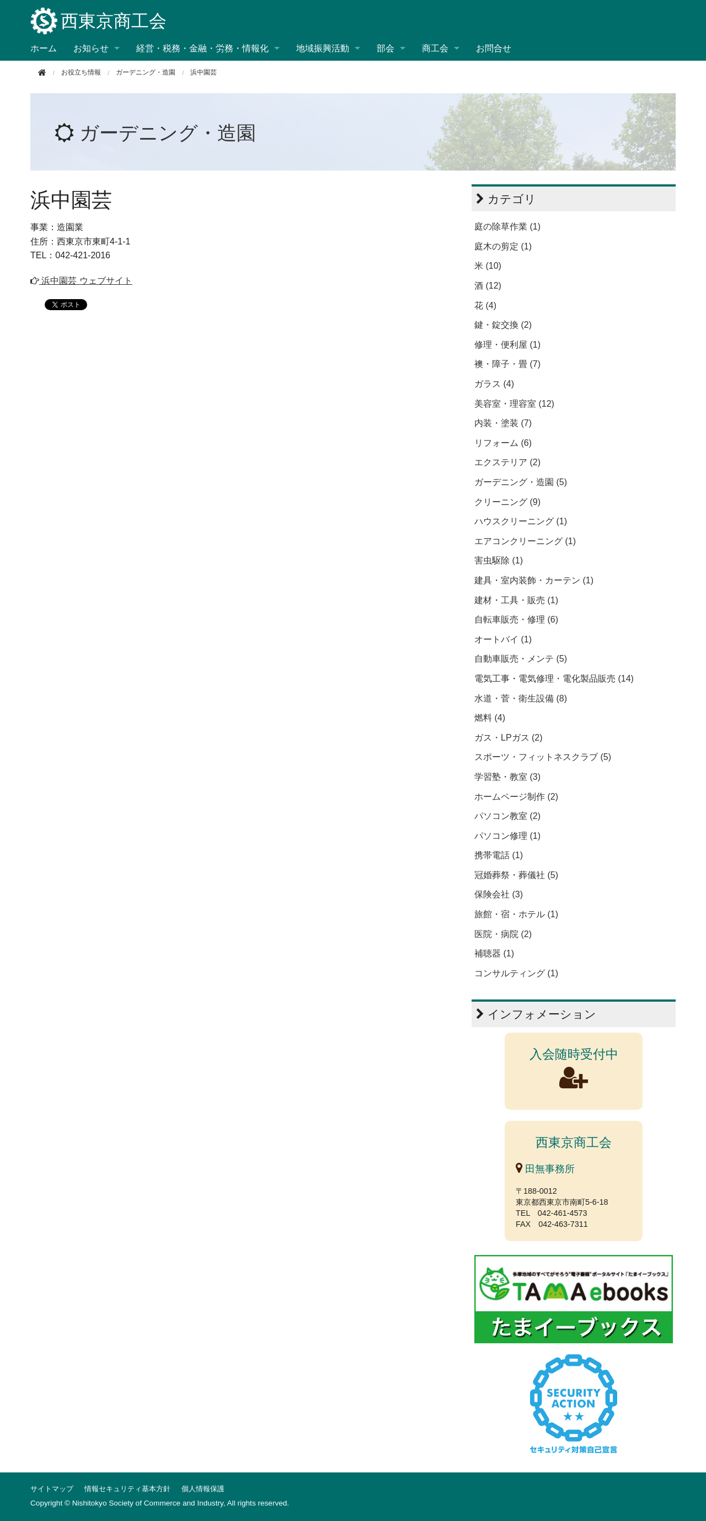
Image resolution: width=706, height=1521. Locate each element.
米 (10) (487, 265)
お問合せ (493, 48)
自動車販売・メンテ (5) (520, 658)
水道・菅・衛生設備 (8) (520, 698)
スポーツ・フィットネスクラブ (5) (542, 757)
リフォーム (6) (503, 443)
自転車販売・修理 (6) (516, 619)
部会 (385, 48)
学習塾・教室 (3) (507, 776)
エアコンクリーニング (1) (525, 541)
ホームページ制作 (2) (516, 796)
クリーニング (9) (507, 502)
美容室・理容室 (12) (514, 403)
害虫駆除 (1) (498, 560)
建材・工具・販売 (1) (516, 600)
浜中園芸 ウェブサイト (81, 280)
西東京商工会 (98, 22)
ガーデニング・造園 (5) (520, 482)
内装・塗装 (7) (503, 423)
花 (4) (485, 305)
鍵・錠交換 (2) (503, 324)
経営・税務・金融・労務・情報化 (202, 48)
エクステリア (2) (507, 462)
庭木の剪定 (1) (503, 246)
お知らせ (91, 48)
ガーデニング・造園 (145, 72)
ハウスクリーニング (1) (520, 521)
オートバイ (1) (503, 639)
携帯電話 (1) (498, 855)
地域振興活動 (322, 48)
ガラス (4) (494, 384)
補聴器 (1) (494, 953)
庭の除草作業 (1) (507, 226)
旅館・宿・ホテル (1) (516, 914)
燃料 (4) (489, 717)
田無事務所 (545, 1168)
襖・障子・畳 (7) (507, 364)
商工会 (435, 48)
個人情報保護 (202, 1489)
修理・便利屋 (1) (507, 344)
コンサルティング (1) (516, 973)
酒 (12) (487, 285)
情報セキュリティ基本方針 (127, 1489)
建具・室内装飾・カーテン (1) (533, 580)
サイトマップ (51, 1489)
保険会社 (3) (498, 894)
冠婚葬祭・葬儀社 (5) (516, 875)
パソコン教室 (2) (507, 816)
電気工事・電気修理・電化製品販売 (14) (554, 678)
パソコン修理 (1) (507, 836)
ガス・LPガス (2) (508, 737)
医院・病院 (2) (503, 934)
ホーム (43, 48)
